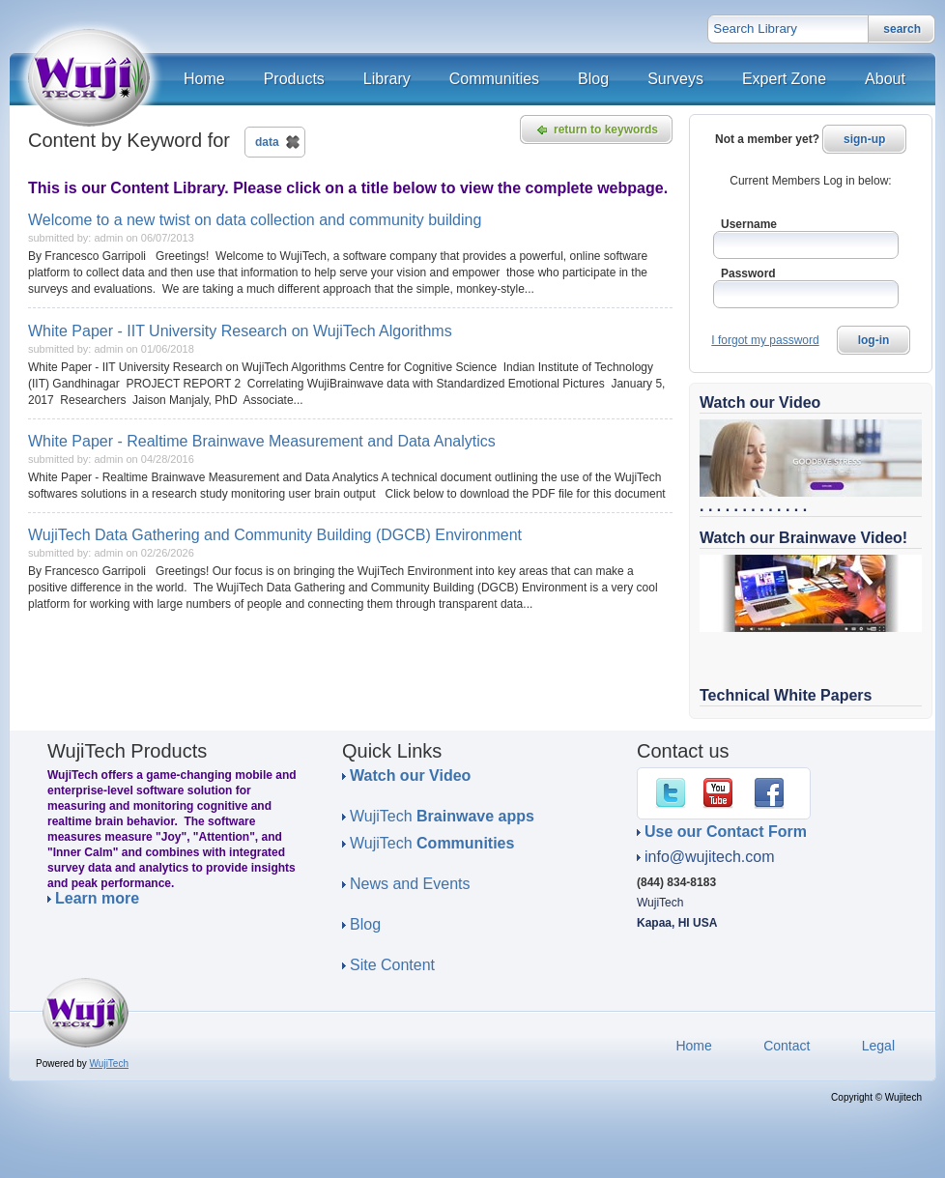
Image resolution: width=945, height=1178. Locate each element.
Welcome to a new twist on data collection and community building (254, 220)
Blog (365, 924)
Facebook (773, 793)
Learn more (97, 898)
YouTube (721, 793)
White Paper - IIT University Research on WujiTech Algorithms (240, 331)
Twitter (674, 793)
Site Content (392, 965)
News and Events (410, 884)
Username (749, 224)
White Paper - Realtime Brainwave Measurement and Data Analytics (262, 441)
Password (748, 273)
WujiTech (442, 816)
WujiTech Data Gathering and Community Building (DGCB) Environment (275, 535)
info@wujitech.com (709, 857)
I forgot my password (764, 340)
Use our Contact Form (725, 832)
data (267, 142)
